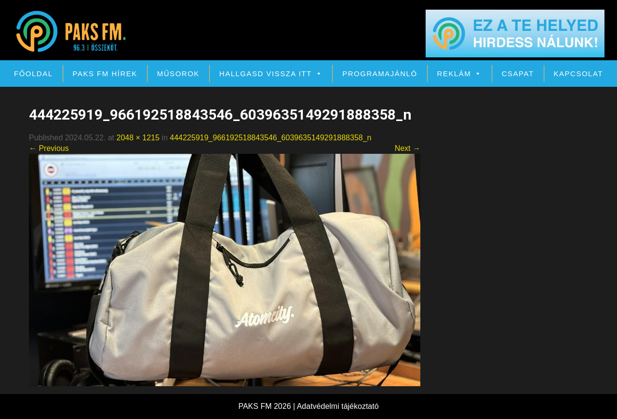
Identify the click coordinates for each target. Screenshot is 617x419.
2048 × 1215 (137, 138)
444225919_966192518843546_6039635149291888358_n (270, 138)
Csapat (518, 73)
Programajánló (379, 73)
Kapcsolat (578, 73)
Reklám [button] (459, 73)
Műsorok (178, 73)
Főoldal (33, 73)
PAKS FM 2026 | (267, 406)
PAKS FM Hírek (105, 73)
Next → (407, 148)
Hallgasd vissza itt (270, 73)
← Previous (49, 148)
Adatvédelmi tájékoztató (338, 406)
